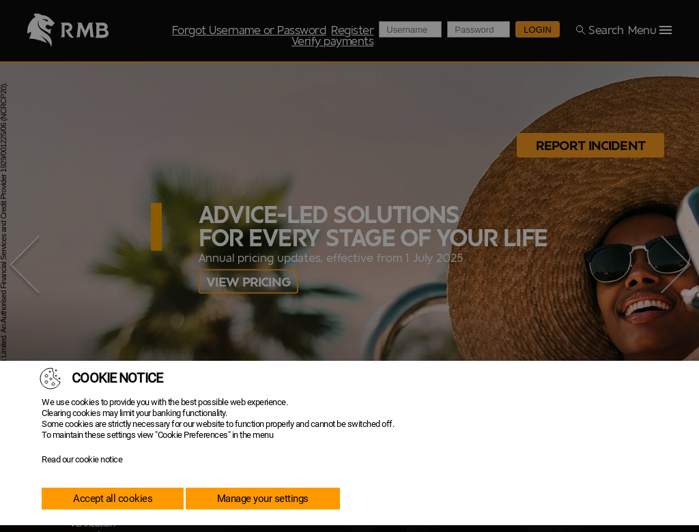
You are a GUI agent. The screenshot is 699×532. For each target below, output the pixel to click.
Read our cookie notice (82, 459)
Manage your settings (263, 498)
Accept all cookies (112, 498)
